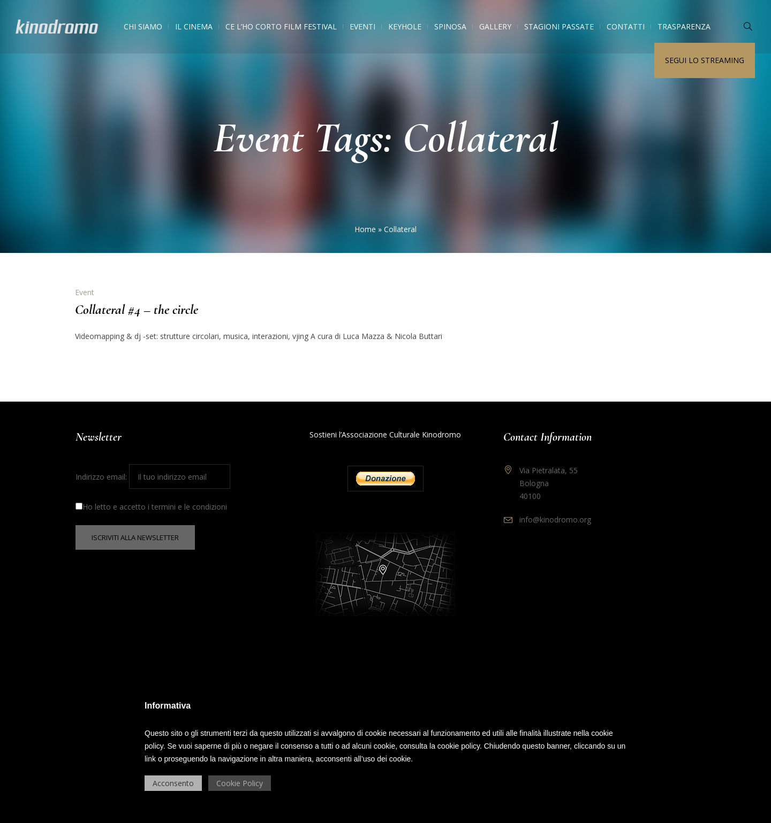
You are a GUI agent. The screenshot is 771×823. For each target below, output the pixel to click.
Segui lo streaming (704, 60)
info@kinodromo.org (555, 519)
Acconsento (173, 783)
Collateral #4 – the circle (136, 309)
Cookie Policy (239, 783)
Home (365, 229)
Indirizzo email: (152, 477)
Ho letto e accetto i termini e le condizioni (151, 507)
